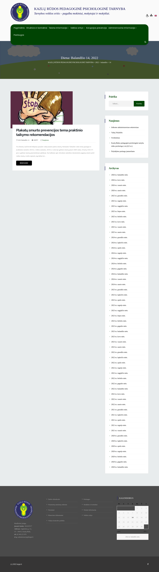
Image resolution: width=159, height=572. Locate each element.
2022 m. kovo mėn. (118, 394)
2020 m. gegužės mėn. (119, 462)
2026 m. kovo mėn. (118, 180)
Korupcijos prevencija (96, 28)
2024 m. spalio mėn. (118, 248)
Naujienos (45, 140)
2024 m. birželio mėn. (119, 264)
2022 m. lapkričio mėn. (119, 357)
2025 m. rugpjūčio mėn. (119, 206)
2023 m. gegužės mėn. (119, 326)
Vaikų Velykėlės (116, 133)
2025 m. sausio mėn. (118, 232)
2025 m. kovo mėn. (118, 222)
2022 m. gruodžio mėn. (119, 352)
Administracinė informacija (121, 28)
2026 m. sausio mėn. (118, 190)
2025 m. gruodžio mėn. (119, 196)
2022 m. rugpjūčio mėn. (119, 373)
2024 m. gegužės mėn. (119, 269)
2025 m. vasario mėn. (118, 227)
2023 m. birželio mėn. (119, 321)
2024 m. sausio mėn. (118, 284)
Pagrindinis (19, 28)
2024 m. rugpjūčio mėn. (119, 258)
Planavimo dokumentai (55, 515)
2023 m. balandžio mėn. (119, 331)
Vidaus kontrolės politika (56, 521)
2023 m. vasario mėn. (118, 342)
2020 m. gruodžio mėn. (119, 436)
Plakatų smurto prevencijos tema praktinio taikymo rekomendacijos (49, 132)
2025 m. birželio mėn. (119, 217)
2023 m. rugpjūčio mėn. (119, 310)
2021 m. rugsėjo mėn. (118, 425)
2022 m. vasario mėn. (118, 399)
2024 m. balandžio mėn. (119, 274)
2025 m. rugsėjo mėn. (118, 201)
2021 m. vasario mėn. (118, 430)
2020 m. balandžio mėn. (119, 467)
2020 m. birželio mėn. (119, 457)
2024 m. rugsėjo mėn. (118, 253)
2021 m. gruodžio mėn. (119, 410)
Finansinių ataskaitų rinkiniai (57, 505)
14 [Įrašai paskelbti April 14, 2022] (132, 517)
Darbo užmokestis (54, 499)
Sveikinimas (115, 138)
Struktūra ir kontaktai (36, 28)
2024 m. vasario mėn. (118, 279)
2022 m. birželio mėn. (119, 378)
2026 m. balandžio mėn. (119, 175)
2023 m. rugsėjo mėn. (118, 305)
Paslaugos (19, 35)
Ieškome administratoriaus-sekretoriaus (125, 127)
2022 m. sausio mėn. (118, 404)
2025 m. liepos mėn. (118, 211)
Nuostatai (51, 510)
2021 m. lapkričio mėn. (119, 415)
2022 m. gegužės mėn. (119, 384)
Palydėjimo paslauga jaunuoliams (123, 151)
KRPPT (35, 140)
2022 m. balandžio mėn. (119, 389)
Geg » (145, 531)
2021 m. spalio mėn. (118, 420)
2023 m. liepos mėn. (118, 316)
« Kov (118, 531)
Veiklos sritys (76, 28)
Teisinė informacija (58, 28)
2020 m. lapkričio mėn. (119, 441)
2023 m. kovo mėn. (118, 337)
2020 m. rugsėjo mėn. (118, 451)
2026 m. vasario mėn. (118, 185)
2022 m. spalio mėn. (118, 363)
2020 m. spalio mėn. (118, 446)
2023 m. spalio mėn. (118, 300)
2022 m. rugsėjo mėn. (118, 368)
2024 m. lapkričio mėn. (119, 243)
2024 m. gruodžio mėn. (119, 237)
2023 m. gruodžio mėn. (119, 290)
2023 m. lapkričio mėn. (119, 295)
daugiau (24, 163)
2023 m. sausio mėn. (118, 347)
